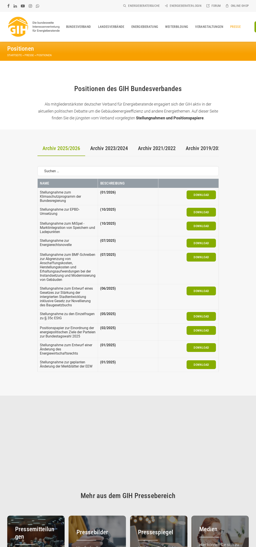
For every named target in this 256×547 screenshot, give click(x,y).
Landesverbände (111, 27)
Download (201, 195)
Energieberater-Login (185, 5)
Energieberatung (144, 27)
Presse (235, 27)
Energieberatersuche (144, 5)
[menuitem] (141, 5)
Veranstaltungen (209, 27)
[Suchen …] (128, 171)
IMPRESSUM (76, 533)
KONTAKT (58, 533)
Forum (216, 5)
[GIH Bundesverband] (33, 27)
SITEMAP (28, 538)
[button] (8, 6)
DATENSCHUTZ (97, 533)
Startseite (14, 55)
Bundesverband (78, 27)
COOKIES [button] (13, 538)
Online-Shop (240, 5)
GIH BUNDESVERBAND (33, 533)
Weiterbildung (176, 27)
